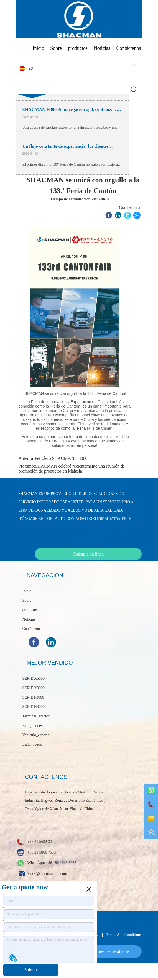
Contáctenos (128, 48)
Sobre (56, 48)
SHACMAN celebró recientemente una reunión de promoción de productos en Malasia (72, 468)
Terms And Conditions (124, 935)
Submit (30, 969)
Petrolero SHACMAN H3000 (61, 458)
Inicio (38, 48)
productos (78, 48)
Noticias (102, 48)
